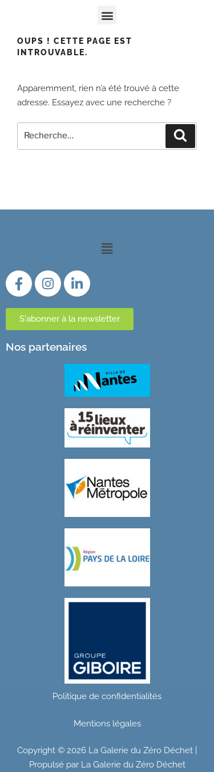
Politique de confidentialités (107, 696)
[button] (107, 15)
